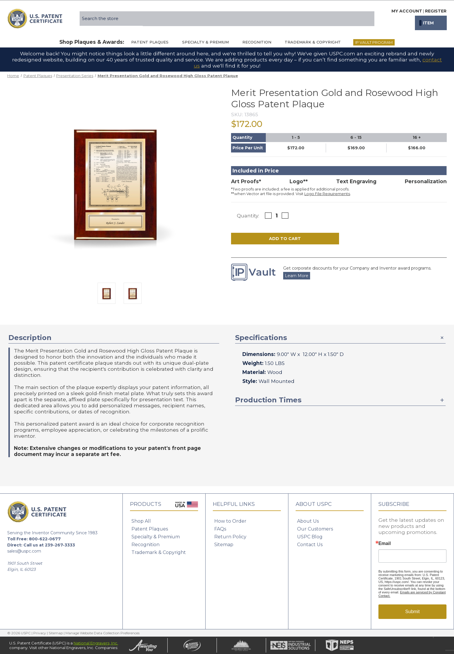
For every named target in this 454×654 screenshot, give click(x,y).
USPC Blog (310, 536)
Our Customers (315, 529)
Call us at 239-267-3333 (49, 545)
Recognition (259, 42)
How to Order (230, 521)
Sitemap (223, 544)
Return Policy (230, 536)
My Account (406, 11)
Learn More (296, 275)
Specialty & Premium (208, 42)
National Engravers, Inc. (96, 643)
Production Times (268, 400)
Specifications (261, 337)
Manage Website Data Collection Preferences (102, 633)
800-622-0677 (45, 539)
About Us (308, 521)
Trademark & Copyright (315, 42)
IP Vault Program (374, 42)
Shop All (141, 521)
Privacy (39, 633)
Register (435, 11)
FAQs (220, 529)
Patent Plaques (152, 42)
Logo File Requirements (327, 193)
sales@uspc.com (24, 551)
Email (384, 543)
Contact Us (310, 544)
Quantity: (248, 215)
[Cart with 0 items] (431, 23)
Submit (412, 611)
